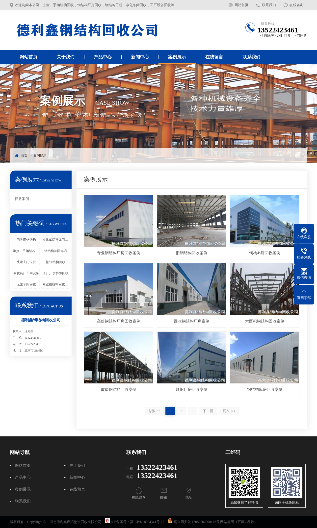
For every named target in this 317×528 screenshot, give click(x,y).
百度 (241, 522)
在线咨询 (296, 5)
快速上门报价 (26, 262)
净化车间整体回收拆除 (55, 240)
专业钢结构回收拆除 (55, 284)
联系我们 (269, 5)
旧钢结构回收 (55, 262)
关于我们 (66, 56)
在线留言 (214, 56)
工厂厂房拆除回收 (56, 273)
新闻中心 (140, 56)
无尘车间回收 (26, 284)
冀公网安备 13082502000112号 (196, 522)
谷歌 (250, 522)
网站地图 (227, 522)
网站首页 (241, 5)
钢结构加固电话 (55, 251)
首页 (24, 155)
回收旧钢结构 (26, 240)
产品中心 (103, 56)
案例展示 (177, 56)
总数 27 (154, 411)
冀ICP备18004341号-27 (147, 522)
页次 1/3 (229, 411)
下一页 (208, 411)
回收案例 (22, 199)
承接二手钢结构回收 (26, 251)
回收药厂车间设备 (26, 273)
